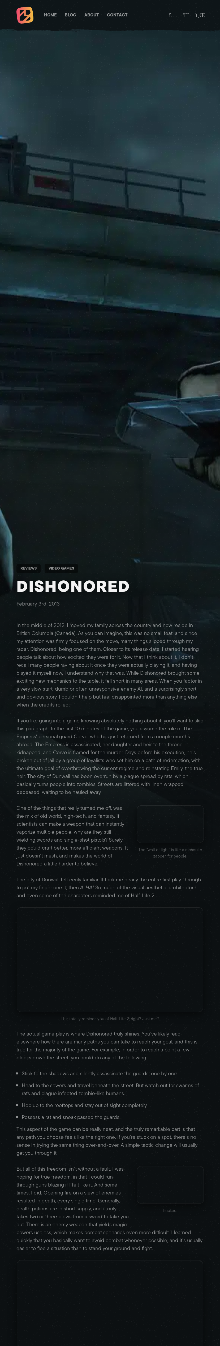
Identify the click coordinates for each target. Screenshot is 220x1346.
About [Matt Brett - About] (91, 15)
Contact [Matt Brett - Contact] (117, 15)
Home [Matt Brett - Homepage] (50, 15)
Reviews (28, 568)
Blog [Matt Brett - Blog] (70, 15)
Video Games (61, 568)
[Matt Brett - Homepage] (24, 16)
